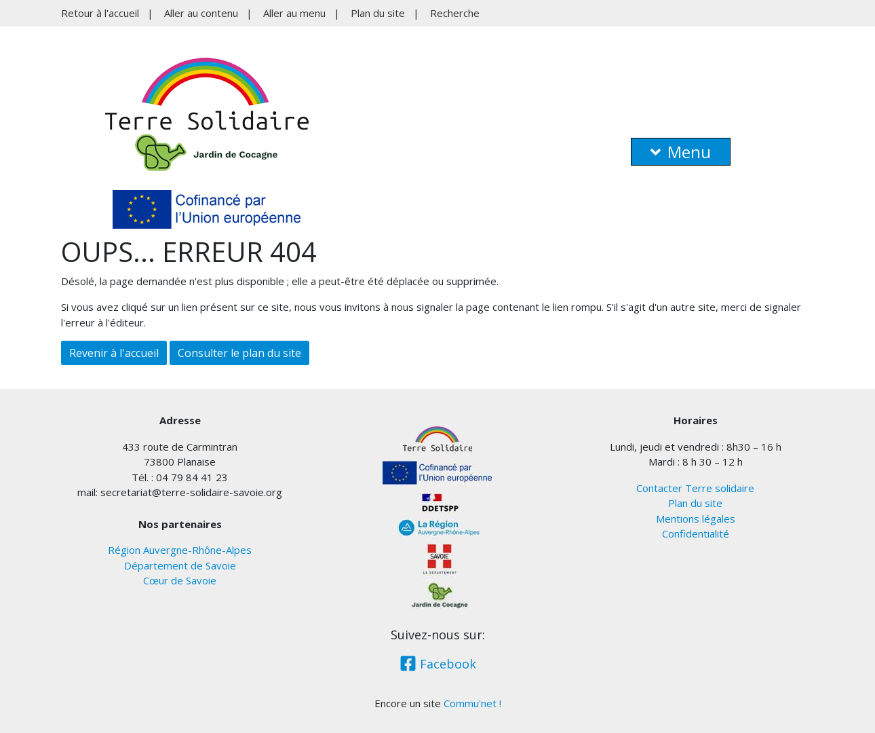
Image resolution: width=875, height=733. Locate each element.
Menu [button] (680, 151)
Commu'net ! (472, 703)
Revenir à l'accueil (114, 352)
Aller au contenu (201, 13)
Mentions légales (695, 518)
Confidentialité (695, 533)
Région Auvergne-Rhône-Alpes (180, 550)
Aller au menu (294, 13)
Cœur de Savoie (179, 580)
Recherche (455, 13)
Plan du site (378, 13)
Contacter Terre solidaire (695, 488)
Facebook (438, 664)
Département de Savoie (180, 565)
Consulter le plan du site (239, 352)
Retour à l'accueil (100, 13)
